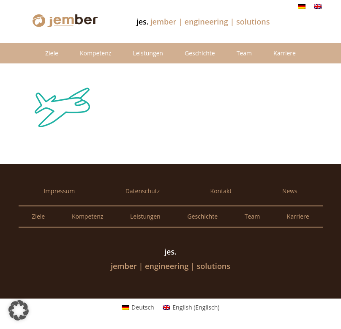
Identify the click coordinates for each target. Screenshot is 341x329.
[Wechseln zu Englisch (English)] (191, 307)
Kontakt (221, 191)
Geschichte (200, 53)
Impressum (59, 191)
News (289, 191)
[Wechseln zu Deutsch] (302, 6)
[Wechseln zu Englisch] (318, 6)
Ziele (51, 53)
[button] (18, 310)
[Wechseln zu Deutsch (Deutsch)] (137, 307)
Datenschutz (142, 191)
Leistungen (148, 53)
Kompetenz (95, 53)
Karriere (284, 53)
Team (244, 53)
